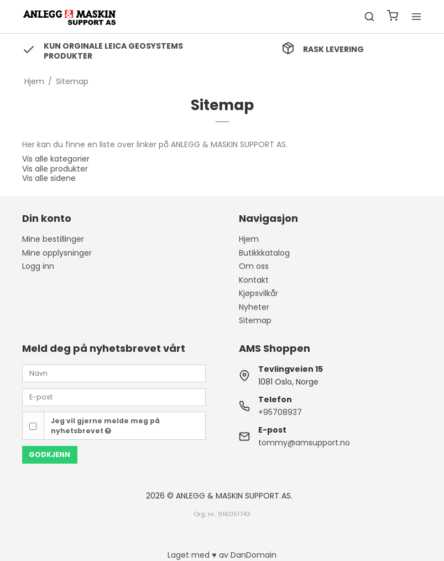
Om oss (254, 266)
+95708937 (280, 412)
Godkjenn (49, 454)
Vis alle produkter (55, 168)
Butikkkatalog (264, 252)
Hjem (249, 239)
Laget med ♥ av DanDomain (222, 554)
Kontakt (254, 279)
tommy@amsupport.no (304, 442)
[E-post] (113, 396)
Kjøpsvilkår (258, 293)
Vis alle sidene (49, 178)
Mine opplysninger (57, 252)
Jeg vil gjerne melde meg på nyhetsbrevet (105, 425)
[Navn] (113, 372)
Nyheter (254, 307)
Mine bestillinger (53, 239)
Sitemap (255, 320)
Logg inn (38, 266)
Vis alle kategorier (56, 158)
